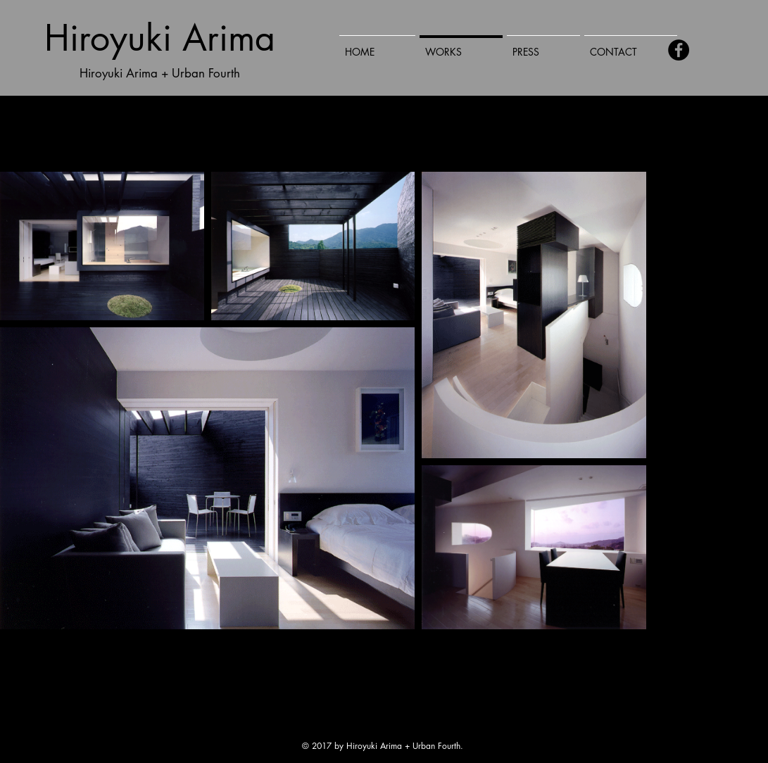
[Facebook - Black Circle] (678, 50)
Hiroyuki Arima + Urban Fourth (160, 73)
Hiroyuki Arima (159, 38)
